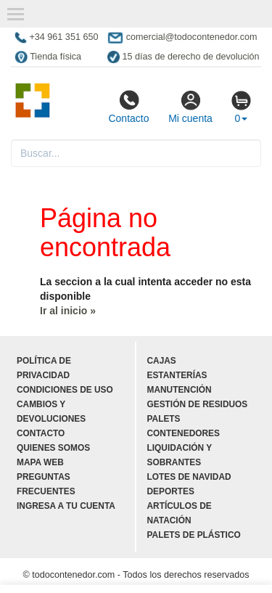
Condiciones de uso (65, 390)
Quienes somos (53, 448)
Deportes (170, 491)
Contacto (128, 106)
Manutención (179, 390)
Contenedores (183, 433)
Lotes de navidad (189, 477)
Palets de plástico (194, 535)
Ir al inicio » (68, 310)
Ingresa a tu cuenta (66, 506)
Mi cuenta (190, 106)
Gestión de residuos (197, 404)
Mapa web (40, 462)
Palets (164, 419)
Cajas (161, 361)
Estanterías (177, 375)
